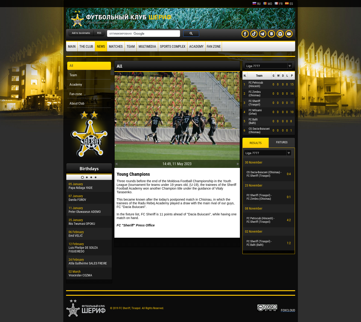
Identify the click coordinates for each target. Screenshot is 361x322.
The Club (86, 46)
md (267, 4)
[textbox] (266, 66)
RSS (99, 33)
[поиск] (143, 34)
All (71, 66)
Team (131, 46)
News (101, 46)
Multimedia (147, 46)
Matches (116, 46)
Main (72, 46)
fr (278, 4)
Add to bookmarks (81, 33)
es (289, 4)
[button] (289, 66)
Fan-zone (76, 94)
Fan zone (214, 46)
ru (256, 4)
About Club (77, 103)
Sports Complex (172, 46)
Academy (196, 46)
